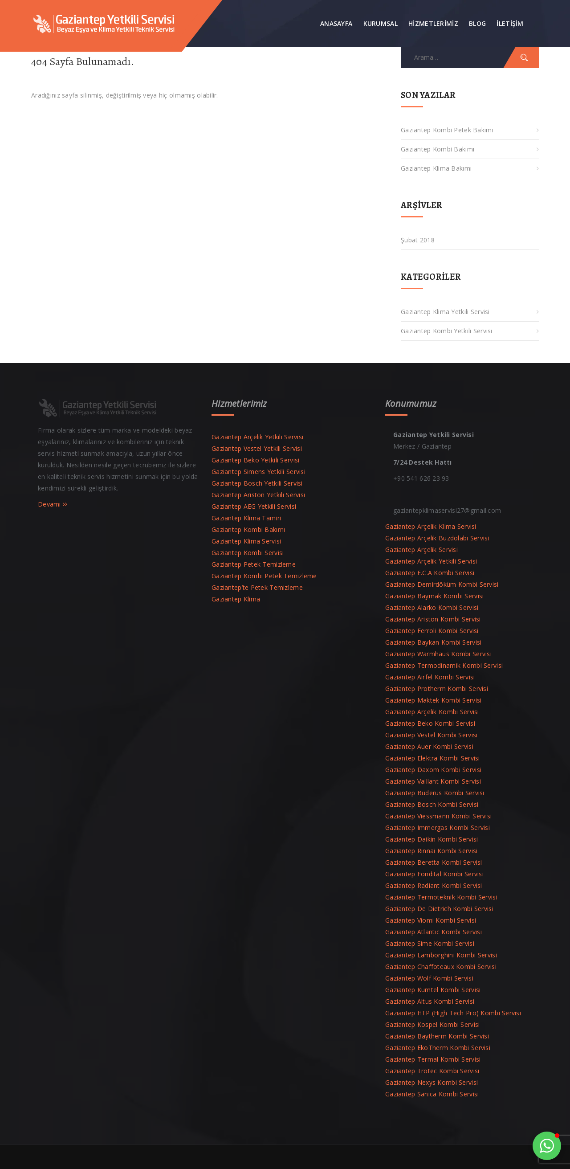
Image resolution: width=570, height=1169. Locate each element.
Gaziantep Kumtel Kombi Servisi (432, 989)
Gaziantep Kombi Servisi (248, 552)
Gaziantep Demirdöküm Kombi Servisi (442, 584)
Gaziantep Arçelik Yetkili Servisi (257, 437)
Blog (477, 23)
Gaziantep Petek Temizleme (254, 564)
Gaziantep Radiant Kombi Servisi (433, 885)
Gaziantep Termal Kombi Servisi (432, 1059)
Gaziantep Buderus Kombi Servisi (434, 793)
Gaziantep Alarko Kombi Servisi (431, 607)
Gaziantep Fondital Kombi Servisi (434, 874)
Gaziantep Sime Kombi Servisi (429, 943)
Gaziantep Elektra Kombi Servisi (432, 758)
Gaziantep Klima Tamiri (246, 518)
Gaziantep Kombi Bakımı (437, 149)
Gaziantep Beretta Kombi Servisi (433, 862)
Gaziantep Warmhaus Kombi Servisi (438, 654)
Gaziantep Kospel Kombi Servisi (432, 1024)
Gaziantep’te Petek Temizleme (257, 587)
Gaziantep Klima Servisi (246, 541)
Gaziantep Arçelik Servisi (421, 549)
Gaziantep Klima (236, 599)
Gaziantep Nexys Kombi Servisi (431, 1082)
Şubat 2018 (418, 240)
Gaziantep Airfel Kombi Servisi (430, 677)
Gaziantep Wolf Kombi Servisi (429, 978)
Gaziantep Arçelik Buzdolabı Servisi (437, 538)
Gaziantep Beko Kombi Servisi (430, 723)
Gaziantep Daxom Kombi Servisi (433, 769)
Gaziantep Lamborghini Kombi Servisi (441, 955)
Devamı (53, 504)
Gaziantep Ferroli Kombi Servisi (432, 630)
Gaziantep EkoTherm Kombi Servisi (437, 1047)
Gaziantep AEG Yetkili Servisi (254, 506)
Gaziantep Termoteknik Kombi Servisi (441, 897)
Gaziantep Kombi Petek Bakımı (447, 130)
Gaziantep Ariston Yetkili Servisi (258, 494)
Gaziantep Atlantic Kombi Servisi (433, 932)
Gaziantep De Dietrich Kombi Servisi (439, 908)
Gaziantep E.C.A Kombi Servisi (429, 572)
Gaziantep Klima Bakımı (436, 168)
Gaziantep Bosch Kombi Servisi (431, 804)
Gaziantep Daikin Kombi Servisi (431, 839)
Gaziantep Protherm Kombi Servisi (436, 688)
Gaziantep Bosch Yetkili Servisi (257, 483)
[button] (547, 1146)
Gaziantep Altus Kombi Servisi (429, 1001)
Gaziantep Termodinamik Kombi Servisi (444, 665)
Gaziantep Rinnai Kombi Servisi (431, 850)
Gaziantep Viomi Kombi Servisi (430, 920)
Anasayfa (336, 23)
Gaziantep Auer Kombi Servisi (429, 746)
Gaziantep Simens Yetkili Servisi (258, 471)
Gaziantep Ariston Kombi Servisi (433, 619)
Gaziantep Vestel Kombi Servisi (431, 735)
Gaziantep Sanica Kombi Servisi (432, 1094)
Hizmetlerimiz (433, 23)
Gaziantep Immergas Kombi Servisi (437, 827)
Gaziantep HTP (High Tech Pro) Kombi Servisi (453, 1013)
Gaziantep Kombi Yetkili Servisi (447, 331)
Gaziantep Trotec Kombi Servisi (432, 1071)
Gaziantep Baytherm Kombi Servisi (437, 1036)
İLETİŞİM (510, 23)
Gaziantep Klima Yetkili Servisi (445, 311)
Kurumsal (380, 23)
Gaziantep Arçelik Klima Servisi (430, 526)
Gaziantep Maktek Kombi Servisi (433, 700)
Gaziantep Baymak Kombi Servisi (434, 596)
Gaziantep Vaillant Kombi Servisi (433, 781)
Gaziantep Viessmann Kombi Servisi (438, 816)
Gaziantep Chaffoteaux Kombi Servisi (441, 966)
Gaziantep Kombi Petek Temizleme (264, 576)
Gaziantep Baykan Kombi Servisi (433, 642)
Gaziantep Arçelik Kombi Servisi (432, 711)
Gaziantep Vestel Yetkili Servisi (257, 448)
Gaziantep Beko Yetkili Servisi (255, 460)
